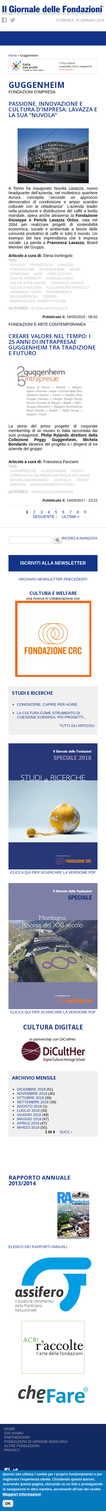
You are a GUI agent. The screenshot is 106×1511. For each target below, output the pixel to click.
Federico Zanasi (67, 283)
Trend (82, 480)
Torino (49, 296)
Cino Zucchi (59, 274)
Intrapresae (23, 471)
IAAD (38, 274)
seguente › (45, 516)
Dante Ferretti (26, 278)
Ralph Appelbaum (28, 283)
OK (8, 1504)
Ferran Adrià (59, 278)
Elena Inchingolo (49, 308)
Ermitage (19, 274)
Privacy (12, 1450)
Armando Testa (26, 292)
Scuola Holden (26, 287)
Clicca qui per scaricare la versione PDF (53, 870)
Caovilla (62, 480)
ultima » (70, 516)
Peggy (77, 471)
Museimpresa (23, 296)
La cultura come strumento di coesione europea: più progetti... (51, 715)
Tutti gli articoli (77, 726)
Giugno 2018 (29, 1115)
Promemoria (59, 292)
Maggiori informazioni (22, 1495)
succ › (66, 1132)
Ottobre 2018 (30, 1098)
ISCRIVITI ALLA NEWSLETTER (53, 563)
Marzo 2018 (28, 1127)
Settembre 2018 (33, 1102)
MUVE (75, 269)
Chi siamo (13, 1433)
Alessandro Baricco (67, 287)
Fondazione (22, 269)
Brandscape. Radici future (38, 301)
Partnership (17, 1437)
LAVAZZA (65, 265)
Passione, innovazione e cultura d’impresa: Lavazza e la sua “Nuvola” (52, 109)
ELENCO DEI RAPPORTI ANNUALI (37, 1247)
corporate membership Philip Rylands (50, 475)
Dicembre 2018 (31, 1089)
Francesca (41, 265)
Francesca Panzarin (52, 492)
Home (12, 55)
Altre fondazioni (22, 1446)
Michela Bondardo (29, 480)
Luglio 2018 (28, 1110)
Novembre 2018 (32, 1093)
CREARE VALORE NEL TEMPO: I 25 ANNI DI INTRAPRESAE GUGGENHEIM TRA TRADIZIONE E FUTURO (52, 344)
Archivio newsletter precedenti (53, 579)
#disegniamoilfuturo (52, 484)
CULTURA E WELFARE (53, 593)
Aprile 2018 (28, 1123)
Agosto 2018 (29, 1106)
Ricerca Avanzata (80, 538)
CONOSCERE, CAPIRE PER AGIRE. (47, 704)
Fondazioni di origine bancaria (36, 1441)
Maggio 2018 (29, 1119)
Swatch (18, 484)
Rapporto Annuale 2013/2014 (39, 1180)
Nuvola (17, 265)
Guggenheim (51, 269)
